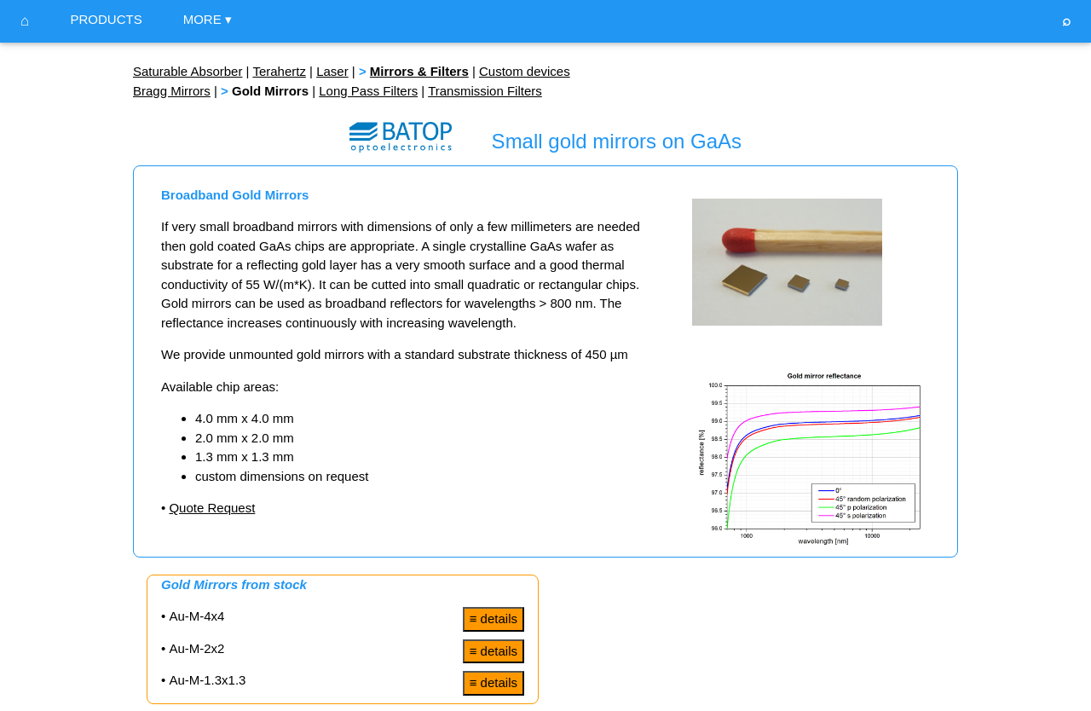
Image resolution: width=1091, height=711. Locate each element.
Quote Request (212, 507)
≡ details (493, 618)
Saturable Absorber (187, 71)
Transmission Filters (485, 91)
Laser (332, 71)
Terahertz (279, 71)
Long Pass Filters (368, 91)
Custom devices (524, 71)
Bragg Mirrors (172, 91)
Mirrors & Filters (419, 71)
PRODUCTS (105, 19)
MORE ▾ (207, 19)
